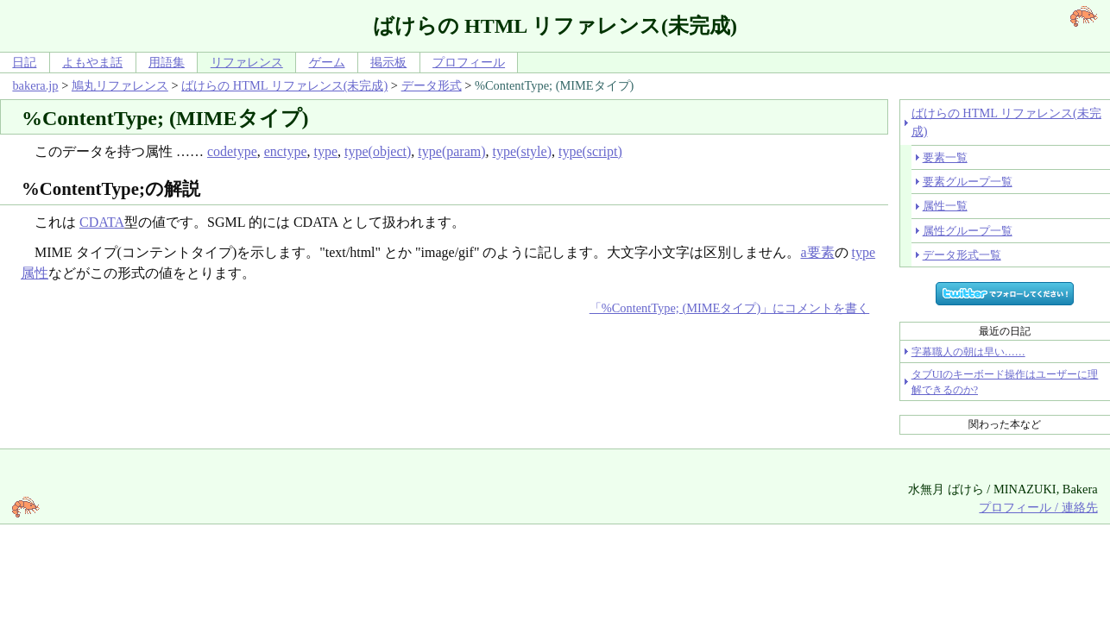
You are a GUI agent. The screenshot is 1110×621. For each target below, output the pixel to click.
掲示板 (388, 62)
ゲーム (327, 62)
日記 (24, 62)
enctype (285, 151)
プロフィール (468, 62)
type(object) (377, 151)
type (326, 151)
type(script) (590, 151)
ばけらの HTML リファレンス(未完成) (284, 85)
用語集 (166, 62)
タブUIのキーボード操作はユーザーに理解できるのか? (1005, 382)
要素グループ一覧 (967, 181)
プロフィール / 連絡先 (1038, 507)
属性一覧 (945, 205)
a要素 (817, 252)
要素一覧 (945, 157)
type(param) (451, 151)
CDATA (101, 222)
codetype (232, 151)
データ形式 (431, 85)
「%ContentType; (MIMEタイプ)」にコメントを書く (729, 308)
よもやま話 (92, 62)
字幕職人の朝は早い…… (968, 352)
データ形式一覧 (962, 254)
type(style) (522, 151)
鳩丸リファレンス (120, 85)
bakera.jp (35, 85)
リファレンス (247, 62)
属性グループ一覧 (967, 230)
